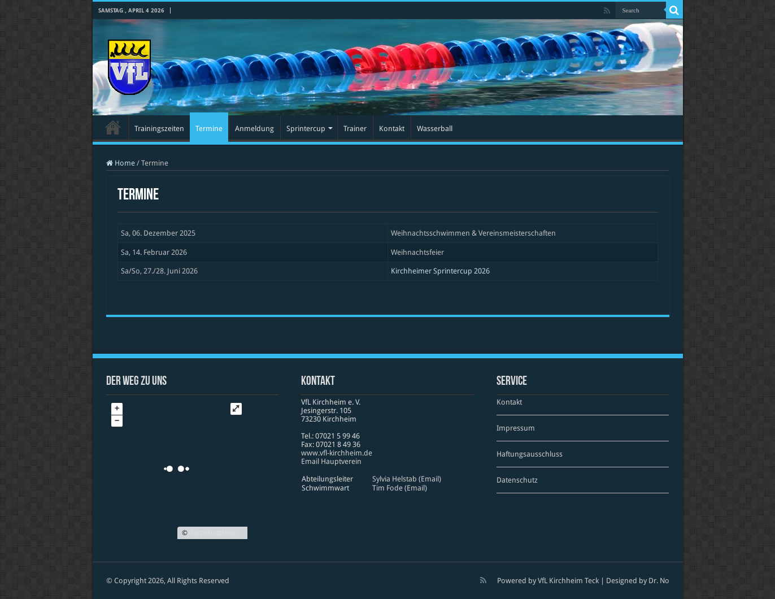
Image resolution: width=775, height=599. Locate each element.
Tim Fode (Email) (399, 488)
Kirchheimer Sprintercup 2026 (440, 271)
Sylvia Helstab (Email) (406, 479)
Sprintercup (305, 128)
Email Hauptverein (331, 461)
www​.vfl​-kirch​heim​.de (336, 453)
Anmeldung (254, 128)
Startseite (113, 127)
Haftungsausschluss (530, 454)
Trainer (355, 128)
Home (120, 163)
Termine (209, 128)
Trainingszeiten (159, 128)
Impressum (516, 428)
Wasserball (434, 128)
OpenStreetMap (212, 533)
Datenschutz (517, 480)
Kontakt (391, 128)
